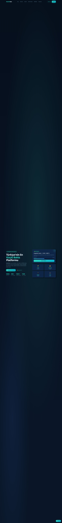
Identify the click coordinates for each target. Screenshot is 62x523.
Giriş (18, 1)
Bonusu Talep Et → (44, 260)
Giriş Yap (49, 1)
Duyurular (40, 1)
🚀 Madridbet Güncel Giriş (12, 270)
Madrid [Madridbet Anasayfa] (9, 1)
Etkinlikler (35, 1)
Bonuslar (21, 1)
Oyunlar (25, 1)
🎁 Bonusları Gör (23, 270)
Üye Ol (54, 1)
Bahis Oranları (30, 1)
